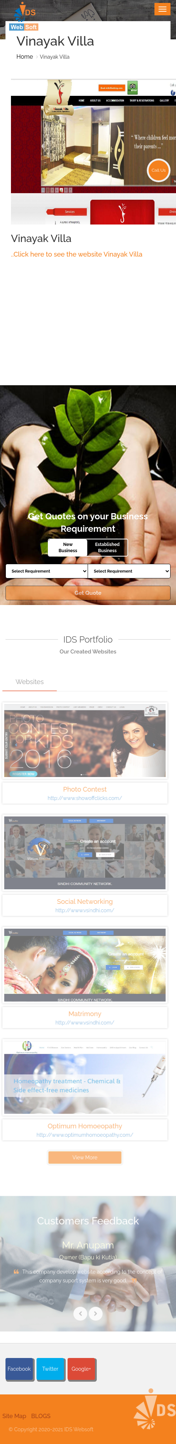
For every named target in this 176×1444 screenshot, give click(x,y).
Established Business (107, 547)
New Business (68, 547)
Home (24, 56)
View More (82, 1157)
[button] (154, 1417)
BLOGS (37, 1416)
